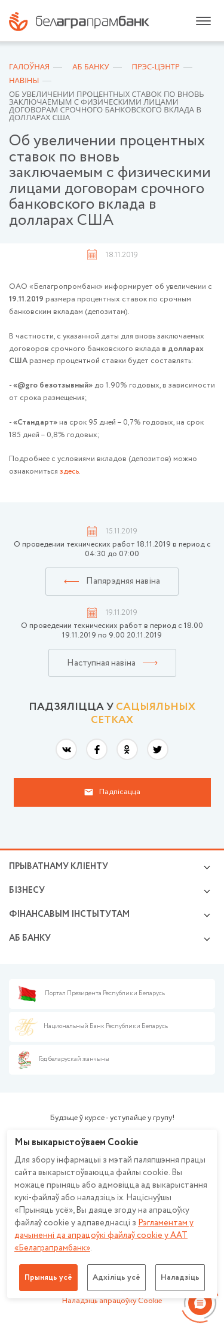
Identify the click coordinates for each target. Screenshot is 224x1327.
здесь (69, 471)
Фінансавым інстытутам (69, 914)
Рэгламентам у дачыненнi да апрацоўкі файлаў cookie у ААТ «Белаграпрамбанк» (104, 1235)
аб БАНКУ (30, 938)
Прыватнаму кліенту (58, 866)
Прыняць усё (48, 1277)
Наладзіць (180, 1277)
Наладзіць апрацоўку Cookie (112, 1301)
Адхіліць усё (116, 1277)
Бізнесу (27, 890)
